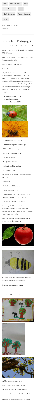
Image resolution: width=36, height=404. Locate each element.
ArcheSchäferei (15, 3)
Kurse (21, 9)
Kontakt (5, 19)
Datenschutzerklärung (17, 399)
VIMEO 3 (25, 295)
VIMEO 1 (20, 285)
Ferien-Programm (9, 9)
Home (5, 3)
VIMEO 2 (24, 290)
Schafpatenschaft (9, 14)
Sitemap (28, 399)
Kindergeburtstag (24, 14)
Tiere (26, 3)
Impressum (5, 399)
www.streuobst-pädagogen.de (12, 64)
